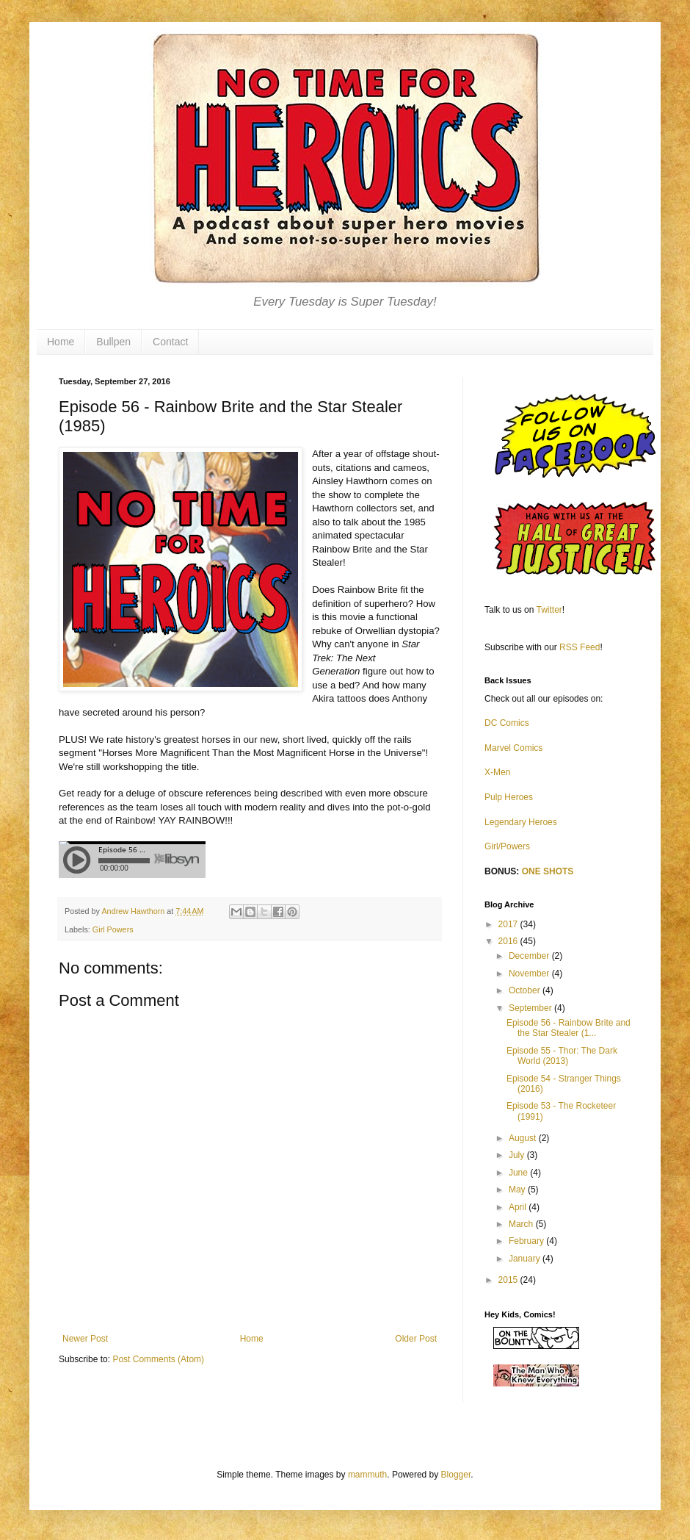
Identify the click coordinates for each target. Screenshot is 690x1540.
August (524, 1138)
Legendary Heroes (520, 822)
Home (60, 342)
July (518, 1155)
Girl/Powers (507, 846)
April (519, 1207)
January (525, 1258)
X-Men (497, 772)
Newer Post (85, 1339)
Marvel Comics (513, 748)
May (518, 1189)
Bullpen (113, 342)
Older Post (416, 1339)
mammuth (367, 1474)
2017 (509, 924)
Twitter (549, 610)
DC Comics (506, 723)
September (531, 1008)
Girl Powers (113, 929)
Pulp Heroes (508, 797)
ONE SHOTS (548, 871)
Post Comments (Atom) (158, 1359)
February (527, 1241)
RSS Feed (579, 647)
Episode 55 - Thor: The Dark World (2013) (561, 1056)
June (519, 1172)
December (530, 956)
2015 (509, 1280)
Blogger (456, 1474)
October (525, 990)
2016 (509, 941)
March (522, 1224)
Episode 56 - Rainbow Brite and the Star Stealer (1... (568, 1028)
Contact (170, 342)
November (530, 973)
